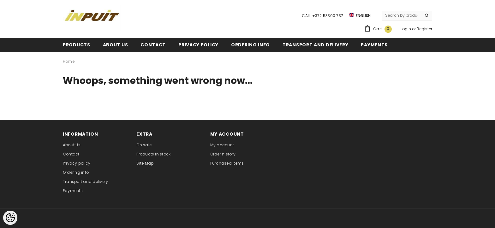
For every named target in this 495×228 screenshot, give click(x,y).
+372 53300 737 (327, 15)
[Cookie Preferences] (10, 218)
